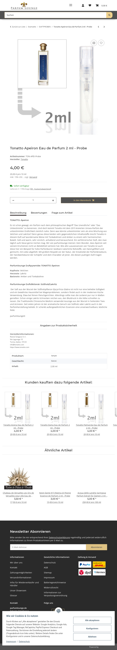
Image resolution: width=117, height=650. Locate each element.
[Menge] (33, 200)
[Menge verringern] (13, 200)
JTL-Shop (102, 647)
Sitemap (48, 572)
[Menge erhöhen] (53, 200)
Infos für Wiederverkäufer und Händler (24, 584)
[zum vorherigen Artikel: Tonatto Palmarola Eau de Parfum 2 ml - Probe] (98, 27)
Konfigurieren (92, 628)
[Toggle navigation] (70, 4)
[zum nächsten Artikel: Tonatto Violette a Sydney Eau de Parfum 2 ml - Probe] (104, 27)
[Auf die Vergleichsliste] (94, 43)
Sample (54, 356)
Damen (54, 361)
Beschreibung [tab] (18, 212)
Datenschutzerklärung (59, 537)
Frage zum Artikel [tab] (62, 212)
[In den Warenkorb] (12, 36)
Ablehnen (91, 637)
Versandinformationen (20, 577)
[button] (83, 5)
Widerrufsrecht (51, 587)
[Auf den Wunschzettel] (101, 43)
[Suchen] (109, 15)
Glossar (13, 595)
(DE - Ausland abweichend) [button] (40, 189)
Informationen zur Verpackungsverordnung (55, 594)
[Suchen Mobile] (55, 15)
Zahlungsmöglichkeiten (21, 572)
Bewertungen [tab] (39, 212)
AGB (46, 567)
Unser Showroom (18, 590)
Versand (33, 177)
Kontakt (13, 567)
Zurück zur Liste (18, 26)
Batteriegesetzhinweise (55, 582)
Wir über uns (16, 562)
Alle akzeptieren (91, 620)
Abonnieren (96, 547)
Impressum (12, 641)
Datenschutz (24, 641)
